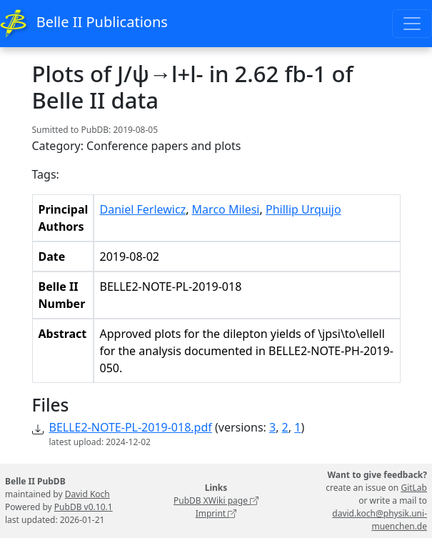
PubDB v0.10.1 (83, 507)
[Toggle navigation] (412, 23)
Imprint (216, 513)
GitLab (414, 488)
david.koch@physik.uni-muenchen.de (379, 519)
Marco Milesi (226, 209)
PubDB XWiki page (216, 500)
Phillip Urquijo (303, 209)
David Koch (87, 494)
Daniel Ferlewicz (143, 209)
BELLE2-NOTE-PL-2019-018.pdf (130, 427)
